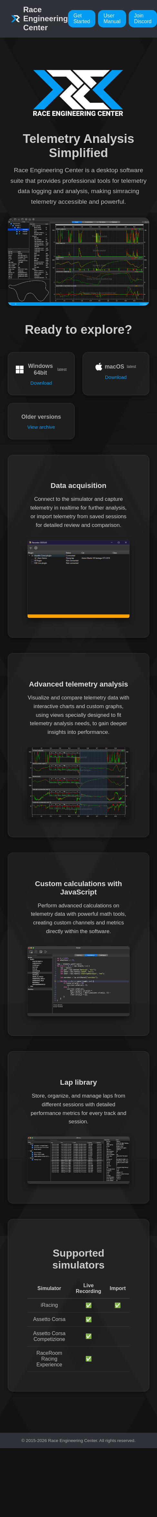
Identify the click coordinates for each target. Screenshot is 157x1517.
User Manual (111, 18)
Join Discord (143, 18)
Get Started (82, 18)
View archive (41, 427)
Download (41, 383)
